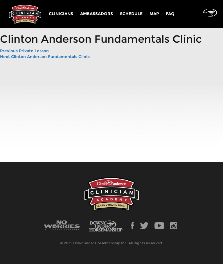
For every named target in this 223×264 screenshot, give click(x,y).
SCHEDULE (131, 13)
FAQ (170, 13)
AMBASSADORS (96, 13)
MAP (154, 13)
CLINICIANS (61, 13)
